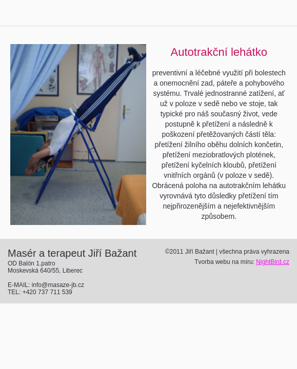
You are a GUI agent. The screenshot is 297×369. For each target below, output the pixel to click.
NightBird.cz (272, 261)
